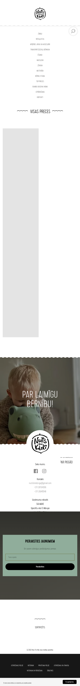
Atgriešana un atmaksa (61, 665)
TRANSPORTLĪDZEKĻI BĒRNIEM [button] (40, 49)
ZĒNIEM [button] (40, 65)
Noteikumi (31, 665)
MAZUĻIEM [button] (40, 60)
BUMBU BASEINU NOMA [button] (40, 86)
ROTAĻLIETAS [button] (40, 39)
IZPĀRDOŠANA (40, 92)
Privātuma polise (43, 665)
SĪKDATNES (50, 670)
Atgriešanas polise (17, 665)
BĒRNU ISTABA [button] (40, 76)
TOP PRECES (40, 81)
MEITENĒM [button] (40, 71)
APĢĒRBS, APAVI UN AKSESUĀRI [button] (40, 44)
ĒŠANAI (40, 55)
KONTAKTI (40, 97)
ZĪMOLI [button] (40, 34)
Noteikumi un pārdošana (34, 670)
